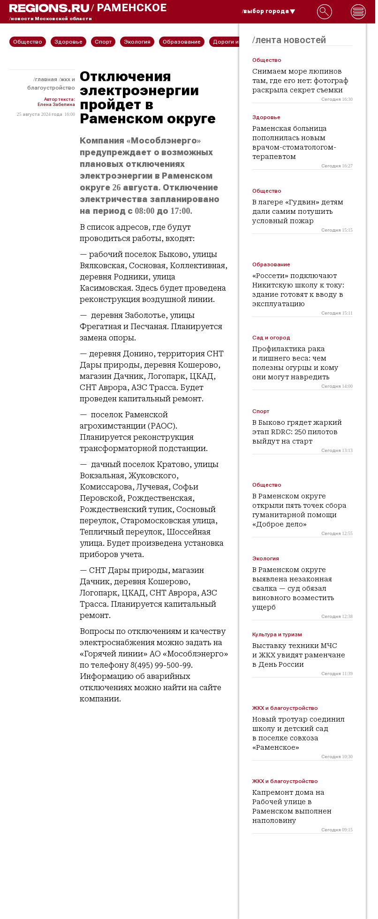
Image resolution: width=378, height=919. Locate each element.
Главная (46, 79)
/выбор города (268, 11)
